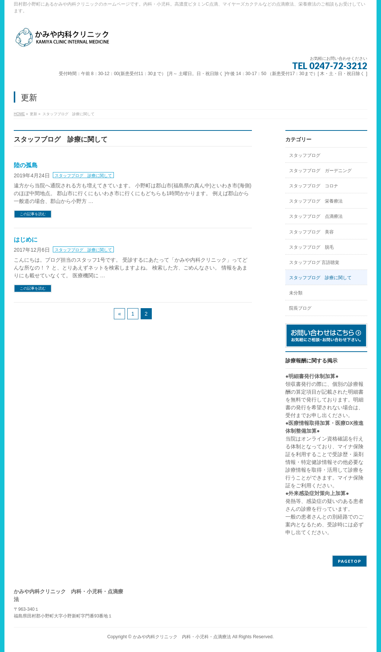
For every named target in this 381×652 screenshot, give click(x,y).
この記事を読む (33, 214)
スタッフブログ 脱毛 (311, 247)
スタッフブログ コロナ (313, 185)
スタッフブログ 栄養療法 (316, 201)
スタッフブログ (304, 155)
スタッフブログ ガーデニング (320, 170)
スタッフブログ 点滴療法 (316, 216)
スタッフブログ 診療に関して (83, 175)
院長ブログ (300, 308)
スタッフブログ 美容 (311, 232)
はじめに (26, 239)
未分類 (295, 293)
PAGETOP (349, 561)
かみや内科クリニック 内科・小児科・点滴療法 (182, 636)
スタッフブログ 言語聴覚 (314, 262)
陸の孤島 (26, 165)
